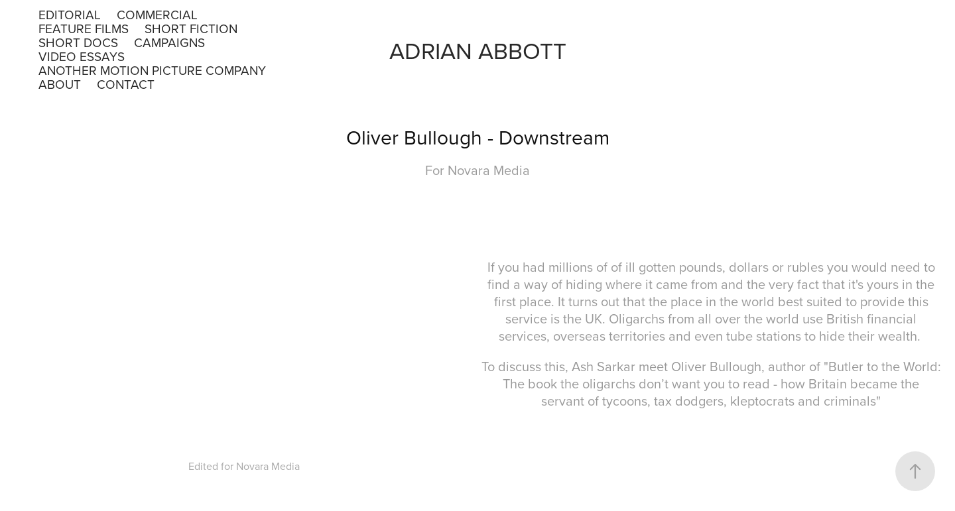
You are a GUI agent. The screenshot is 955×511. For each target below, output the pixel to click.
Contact (126, 84)
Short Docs (78, 42)
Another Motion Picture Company (152, 70)
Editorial (69, 14)
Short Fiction (191, 28)
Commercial (157, 14)
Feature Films (83, 28)
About (59, 84)
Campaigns (169, 42)
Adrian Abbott (477, 50)
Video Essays (81, 56)
